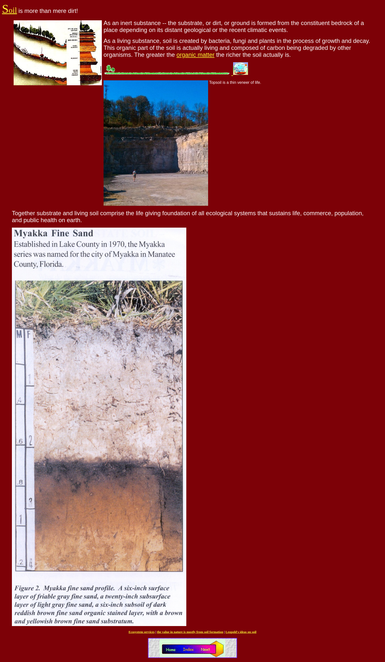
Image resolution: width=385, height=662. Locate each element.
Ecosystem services (142, 632)
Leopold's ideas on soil (240, 632)
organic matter (195, 54)
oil (9, 10)
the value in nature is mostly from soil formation (190, 632)
